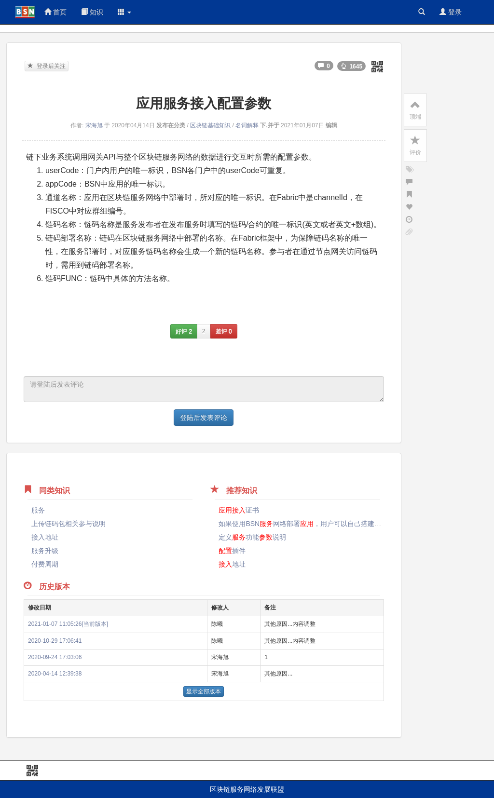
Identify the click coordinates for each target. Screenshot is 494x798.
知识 (92, 12)
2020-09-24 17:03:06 (55, 657)
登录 (450, 12)
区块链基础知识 (210, 125)
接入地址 (44, 537)
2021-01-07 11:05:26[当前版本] (68, 624)
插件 (232, 551)
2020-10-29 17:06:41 (55, 640)
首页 (55, 12)
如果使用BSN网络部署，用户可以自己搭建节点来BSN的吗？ (337, 523)
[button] (124, 12)
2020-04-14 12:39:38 (55, 673)
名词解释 (247, 125)
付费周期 (44, 564)
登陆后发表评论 (203, 417)
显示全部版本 (203, 691)
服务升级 (44, 551)
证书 (239, 510)
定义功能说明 (252, 537)
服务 (38, 510)
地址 (232, 564)
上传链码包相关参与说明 (68, 523)
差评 (224, 331)
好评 (184, 331)
